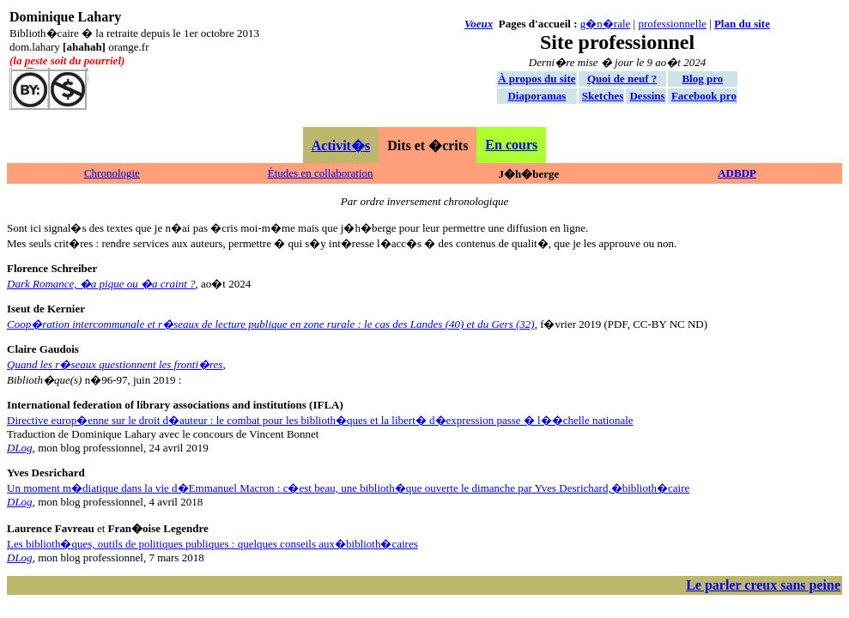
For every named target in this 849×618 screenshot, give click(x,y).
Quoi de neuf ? (622, 78)
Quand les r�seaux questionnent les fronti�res (114, 364)
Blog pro (702, 78)
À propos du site (536, 78)
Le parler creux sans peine (763, 585)
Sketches (602, 95)
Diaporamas (536, 95)
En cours (511, 144)
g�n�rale (605, 23)
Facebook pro (704, 95)
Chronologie (112, 173)
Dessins (646, 95)
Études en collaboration (320, 173)
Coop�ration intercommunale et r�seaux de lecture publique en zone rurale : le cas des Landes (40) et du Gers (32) (271, 324)
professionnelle (672, 23)
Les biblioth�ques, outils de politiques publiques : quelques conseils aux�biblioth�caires (212, 543)
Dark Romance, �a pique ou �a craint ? (101, 283)
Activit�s (341, 145)
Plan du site (742, 23)
